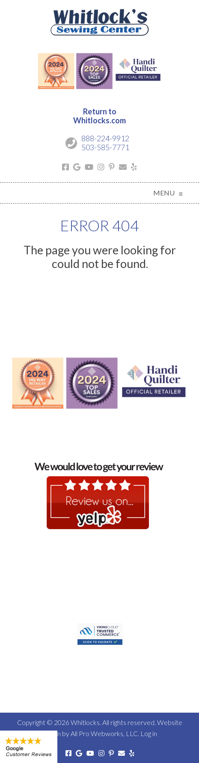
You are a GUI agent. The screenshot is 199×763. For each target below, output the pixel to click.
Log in (148, 733)
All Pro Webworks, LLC (104, 733)
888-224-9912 (105, 138)
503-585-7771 (105, 147)
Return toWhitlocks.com (99, 116)
